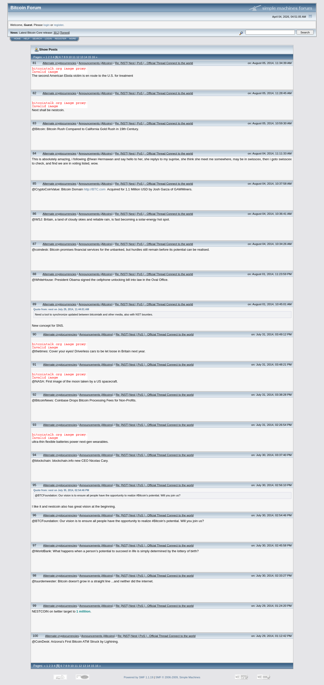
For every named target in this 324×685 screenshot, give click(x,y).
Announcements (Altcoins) (96, 63)
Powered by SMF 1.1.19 (138, 677)
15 (89, 57)
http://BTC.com (95, 189)
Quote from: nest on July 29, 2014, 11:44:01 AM (61, 309)
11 (73, 57)
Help (27, 38)
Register (60, 38)
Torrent (65, 32)
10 (69, 57)
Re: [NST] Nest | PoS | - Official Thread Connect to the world (154, 63)
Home (17, 38)
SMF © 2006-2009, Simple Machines (177, 677)
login (47, 24)
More (72, 38)
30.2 (56, 32)
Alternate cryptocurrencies (59, 63)
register (58, 24)
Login (48, 38)
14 (85, 57)
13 (81, 57)
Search (37, 38)
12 (77, 57)
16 (93, 57)
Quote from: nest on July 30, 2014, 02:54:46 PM (61, 490)
